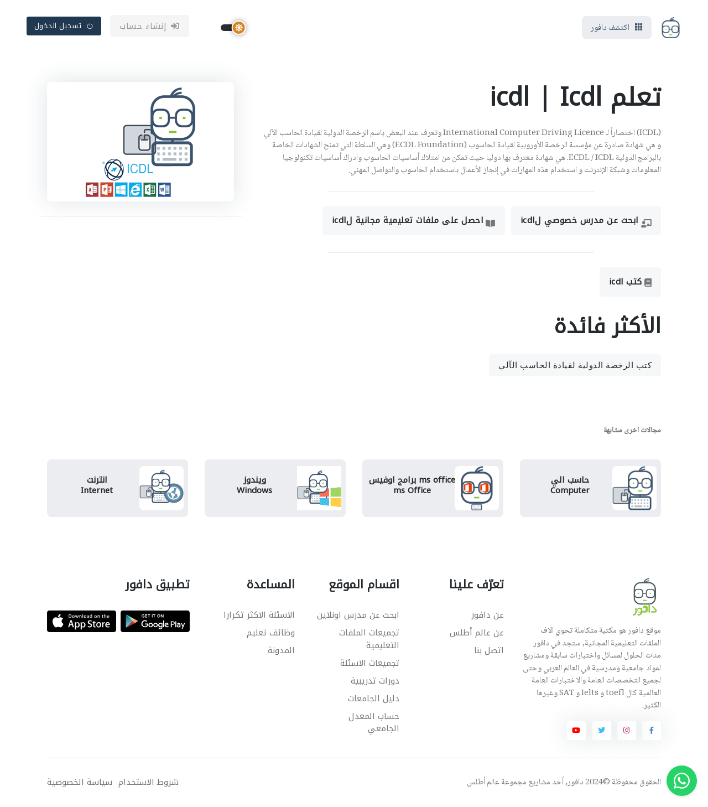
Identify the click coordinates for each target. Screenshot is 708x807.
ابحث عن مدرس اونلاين (358, 615)
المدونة (281, 650)
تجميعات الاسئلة (369, 663)
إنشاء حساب (149, 26)
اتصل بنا (489, 650)
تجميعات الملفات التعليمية (369, 639)
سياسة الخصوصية (79, 782)
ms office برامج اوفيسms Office (412, 485)
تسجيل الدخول (64, 26)
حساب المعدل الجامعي (373, 722)
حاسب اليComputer (570, 485)
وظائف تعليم (271, 632)
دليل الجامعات (373, 698)
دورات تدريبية (375, 681)
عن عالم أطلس (477, 632)
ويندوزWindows (254, 485)
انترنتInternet (97, 485)
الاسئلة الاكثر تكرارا (259, 615)
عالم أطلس (483, 782)
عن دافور (487, 615)
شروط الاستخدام (148, 782)
